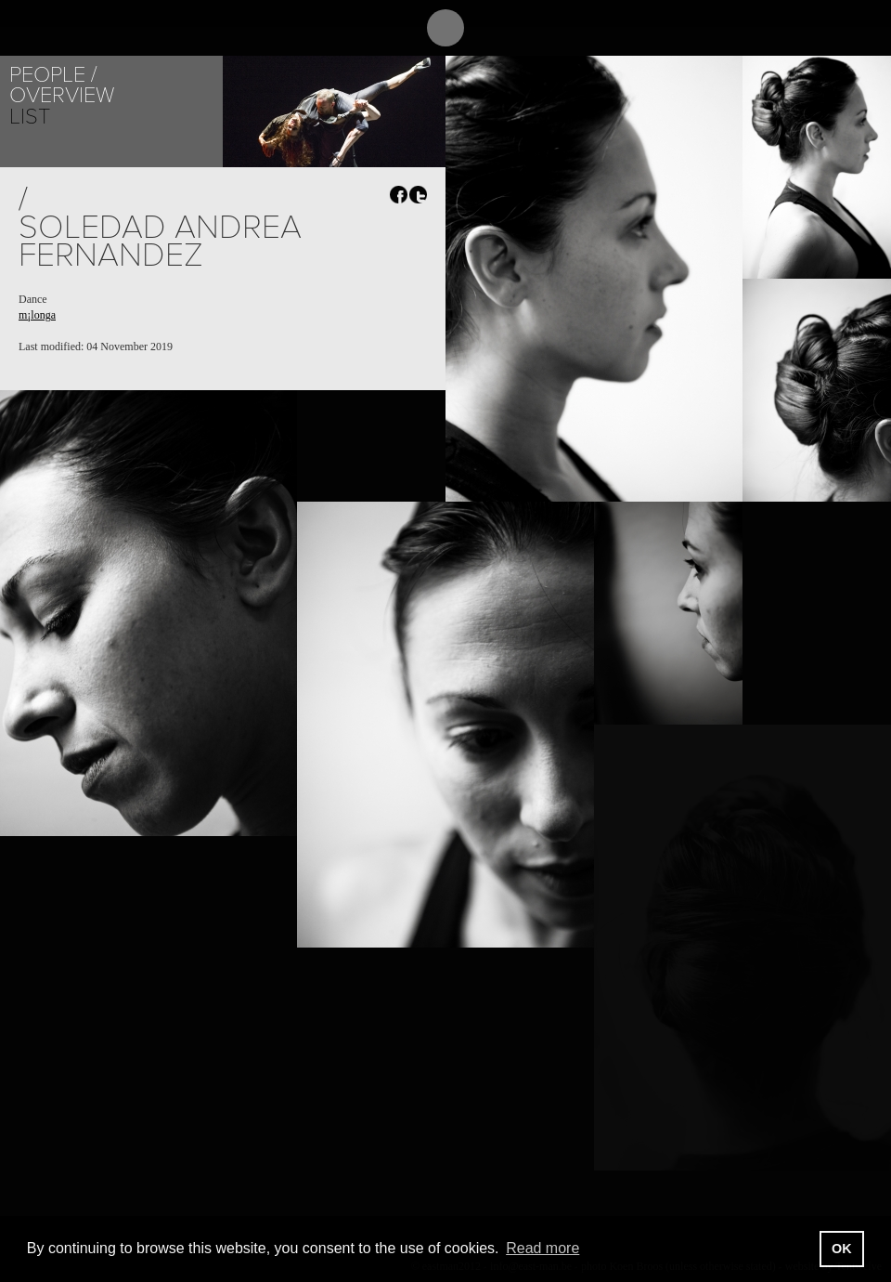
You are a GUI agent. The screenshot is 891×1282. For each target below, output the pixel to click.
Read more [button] (542, 1248)
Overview (61, 95)
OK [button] (842, 1248)
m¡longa (37, 314)
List (29, 116)
